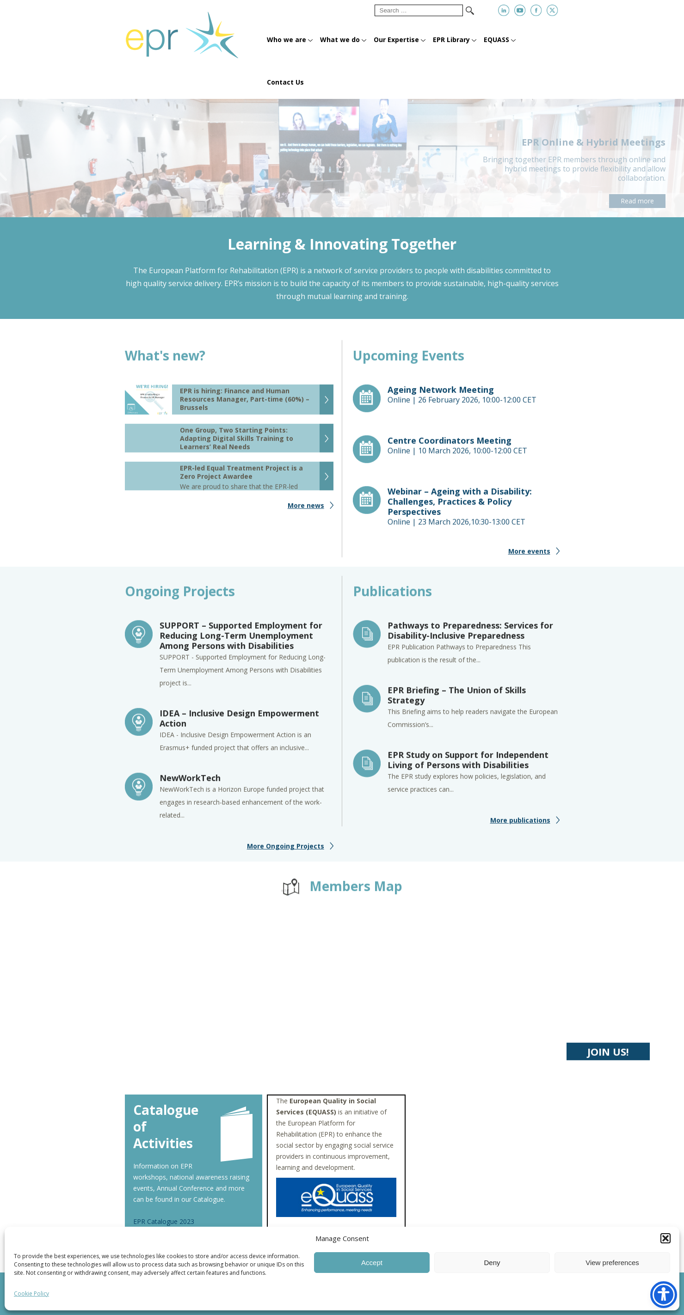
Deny (492, 1262)
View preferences (612, 1262)
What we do (340, 39)
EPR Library (451, 39)
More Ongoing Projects (285, 851)
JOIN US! (608, 1057)
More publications (520, 825)
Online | (474, 400)
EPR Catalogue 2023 (163, 1221)
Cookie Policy (31, 1293)
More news (306, 511)
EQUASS (496, 39)
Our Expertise (396, 39)
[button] (665, 1238)
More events (529, 556)
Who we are (286, 39)
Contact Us (285, 82)
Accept (371, 1262)
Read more (637, 200)
